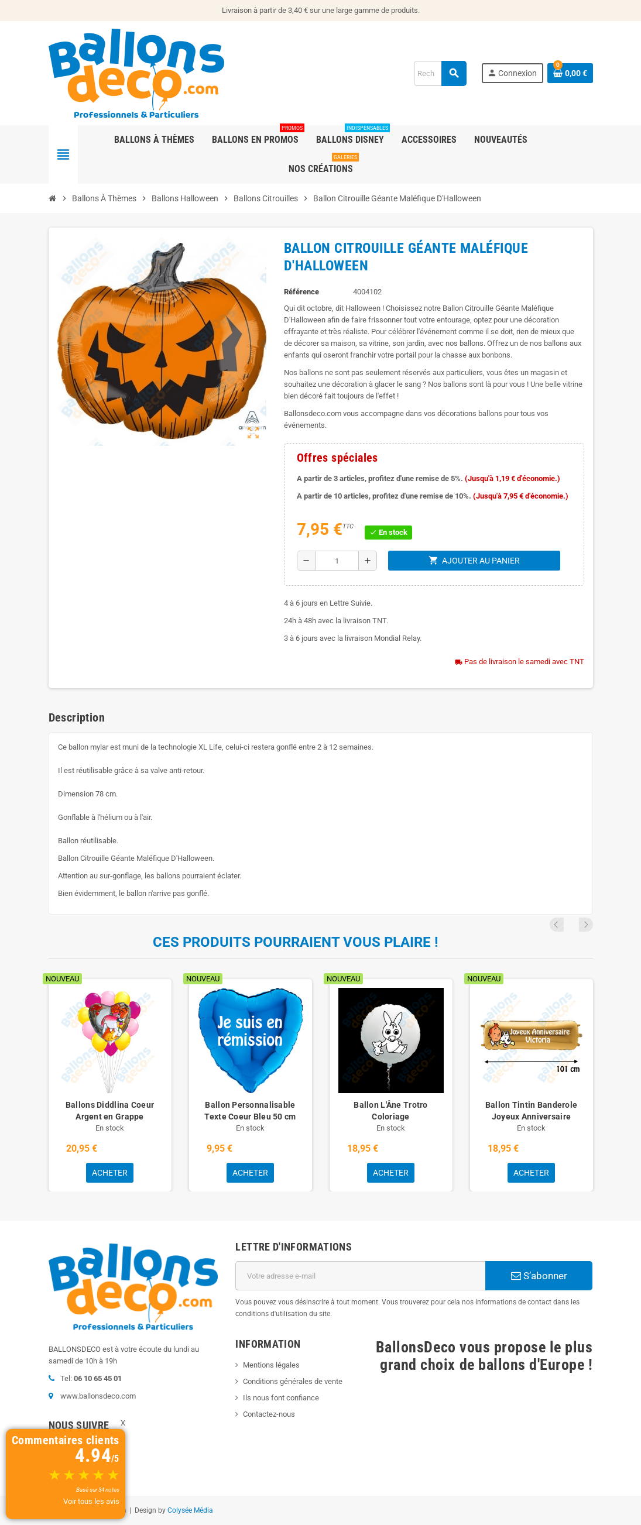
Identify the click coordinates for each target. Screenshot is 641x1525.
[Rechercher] (440, 73)
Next (586, 925)
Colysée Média (190, 1510)
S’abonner (539, 1276)
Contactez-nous (269, 1414)
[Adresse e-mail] (360, 1275)
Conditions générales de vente (292, 1381)
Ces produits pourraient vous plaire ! (295, 942)
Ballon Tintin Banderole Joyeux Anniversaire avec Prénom (531, 1116)
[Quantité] (337, 560)
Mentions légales (271, 1365)
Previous (570, 925)
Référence (301, 291)
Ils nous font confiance (281, 1397)
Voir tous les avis (91, 1501)
